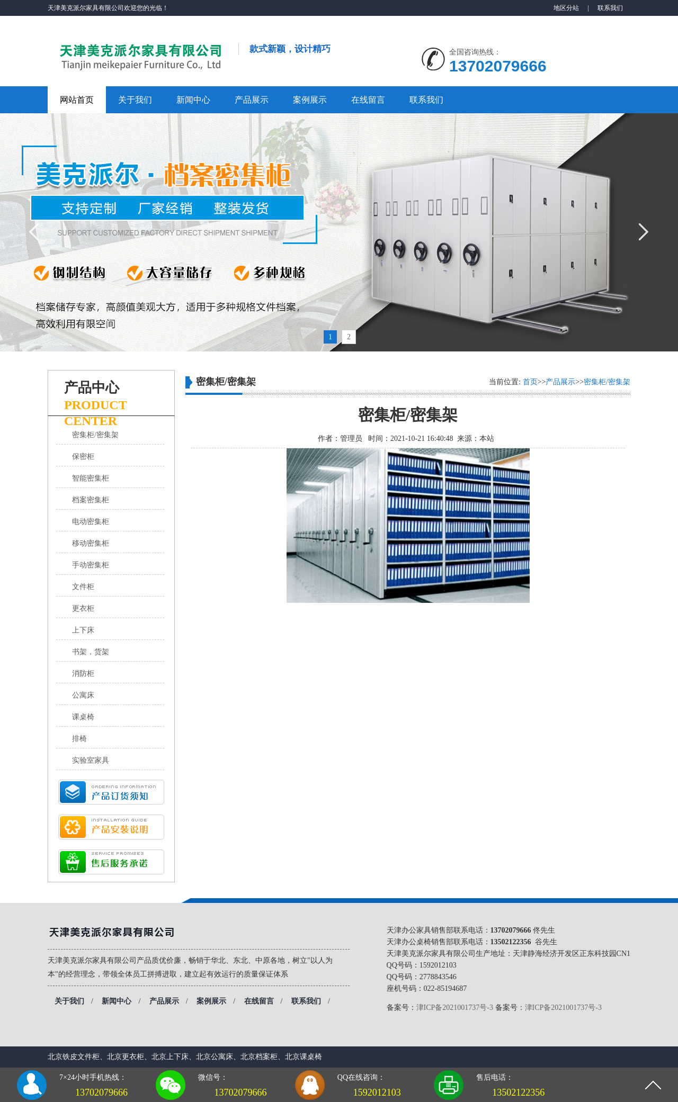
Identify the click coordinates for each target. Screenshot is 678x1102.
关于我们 (135, 99)
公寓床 (83, 695)
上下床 (83, 630)
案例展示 (310, 99)
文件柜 (83, 587)
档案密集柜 (90, 500)
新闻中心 (193, 99)
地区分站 (566, 8)
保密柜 (83, 456)
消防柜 (83, 674)
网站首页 (77, 99)
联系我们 (610, 8)
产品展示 (252, 99)
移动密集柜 (90, 543)
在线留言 (368, 99)
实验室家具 (90, 760)
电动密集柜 (90, 522)
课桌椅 (83, 717)
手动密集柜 (90, 565)
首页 (530, 382)
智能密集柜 (90, 478)
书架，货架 (90, 652)
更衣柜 (83, 608)
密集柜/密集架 (95, 435)
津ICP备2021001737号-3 (454, 1007)
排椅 (79, 739)
